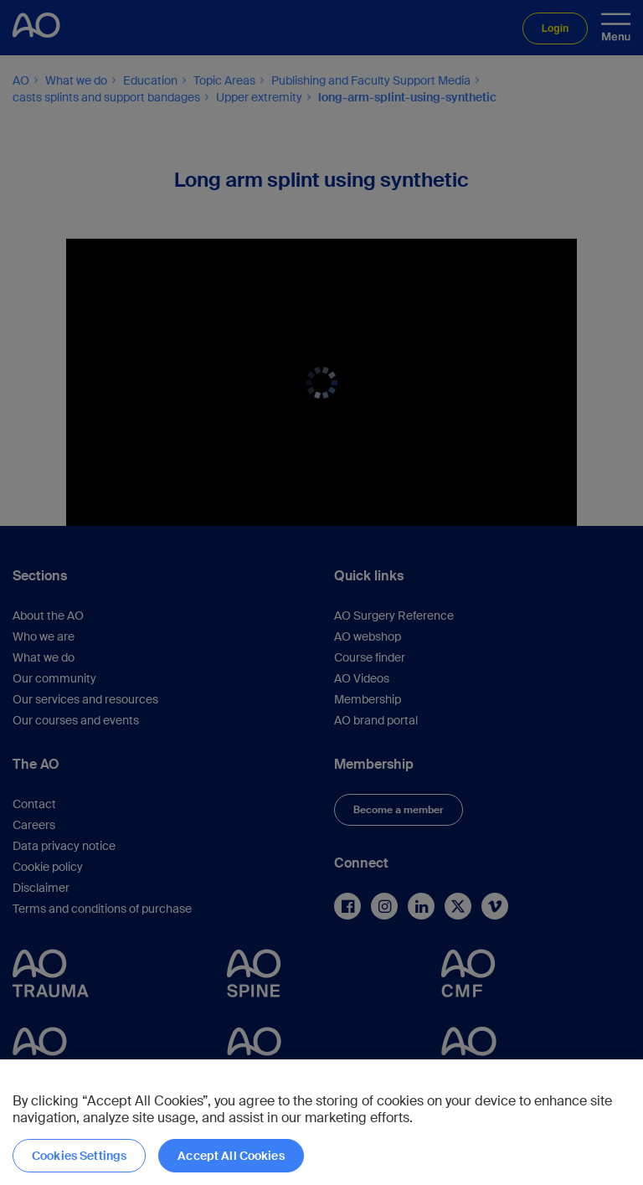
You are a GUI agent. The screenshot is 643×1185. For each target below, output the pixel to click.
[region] (321, 1122)
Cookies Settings (79, 1155)
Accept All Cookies (231, 1155)
